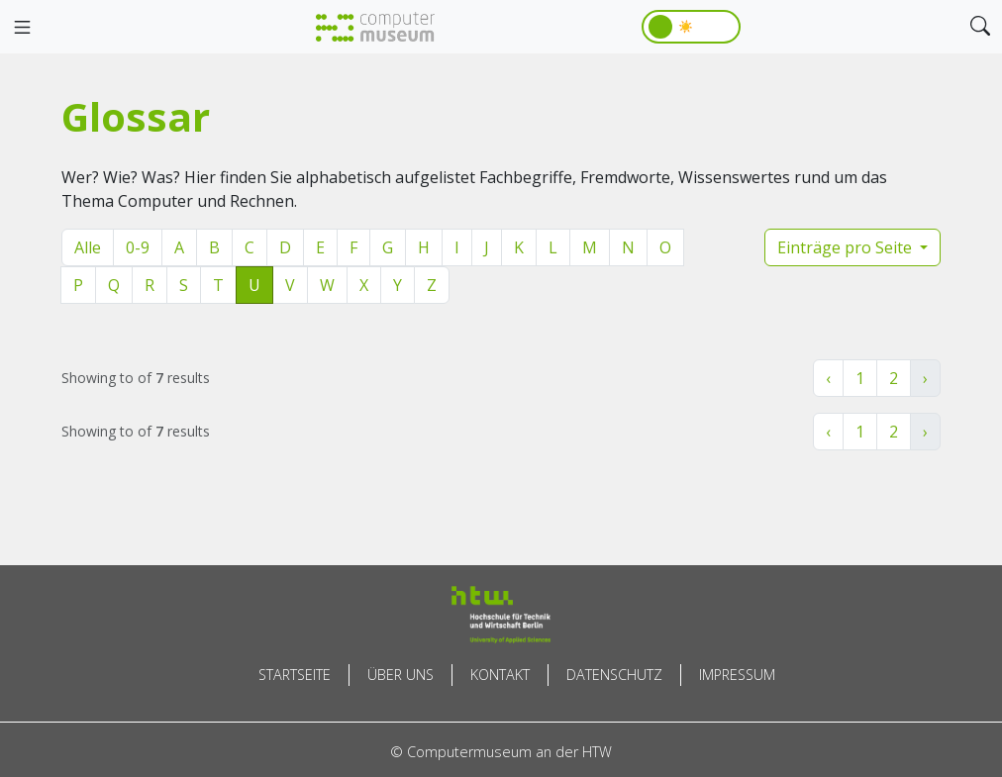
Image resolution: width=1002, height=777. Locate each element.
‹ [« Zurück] (828, 378)
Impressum (737, 674)
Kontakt (500, 674)
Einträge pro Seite (846, 247)
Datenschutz (614, 674)
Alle (87, 247)
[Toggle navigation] (22, 28)
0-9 (138, 247)
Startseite (294, 674)
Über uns (400, 674)
